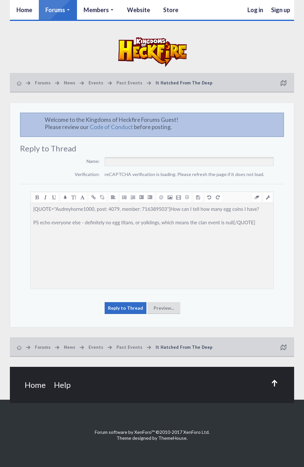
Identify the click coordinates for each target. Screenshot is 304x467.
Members (96, 9)
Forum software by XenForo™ (152, 432)
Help (62, 384)
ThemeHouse (172, 438)
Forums (55, 9)
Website (138, 9)
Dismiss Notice (279, 119)
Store (170, 9)
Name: (93, 161)
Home (24, 9)
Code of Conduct (111, 126)
